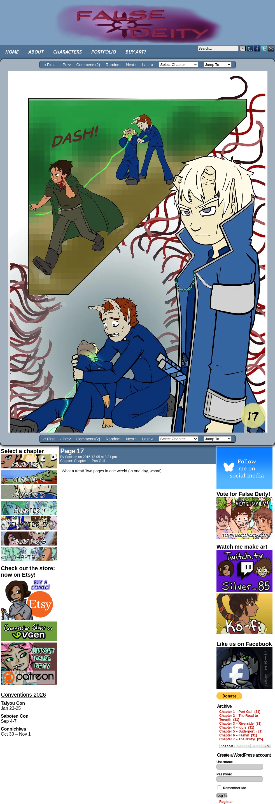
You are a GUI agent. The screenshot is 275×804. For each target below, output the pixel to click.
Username (224, 762)
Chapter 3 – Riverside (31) (240, 724)
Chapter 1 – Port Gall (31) (239, 712)
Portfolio (103, 51)
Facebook (257, 48)
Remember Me (232, 788)
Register (226, 802)
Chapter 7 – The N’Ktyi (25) (241, 739)
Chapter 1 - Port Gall (89, 461)
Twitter (264, 48)
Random (113, 65)
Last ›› (147, 65)
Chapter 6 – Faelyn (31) (238, 735)
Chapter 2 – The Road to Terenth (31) (238, 718)
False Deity (137, 18)
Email (271, 48)
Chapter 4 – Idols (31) (236, 727)
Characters (67, 51)
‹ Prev (65, 65)
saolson (71, 457)
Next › (131, 65)
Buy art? (135, 51)
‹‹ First (49, 65)
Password (224, 774)
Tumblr (250, 48)
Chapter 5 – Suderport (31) (240, 731)
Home (11, 51)
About (35, 51)
